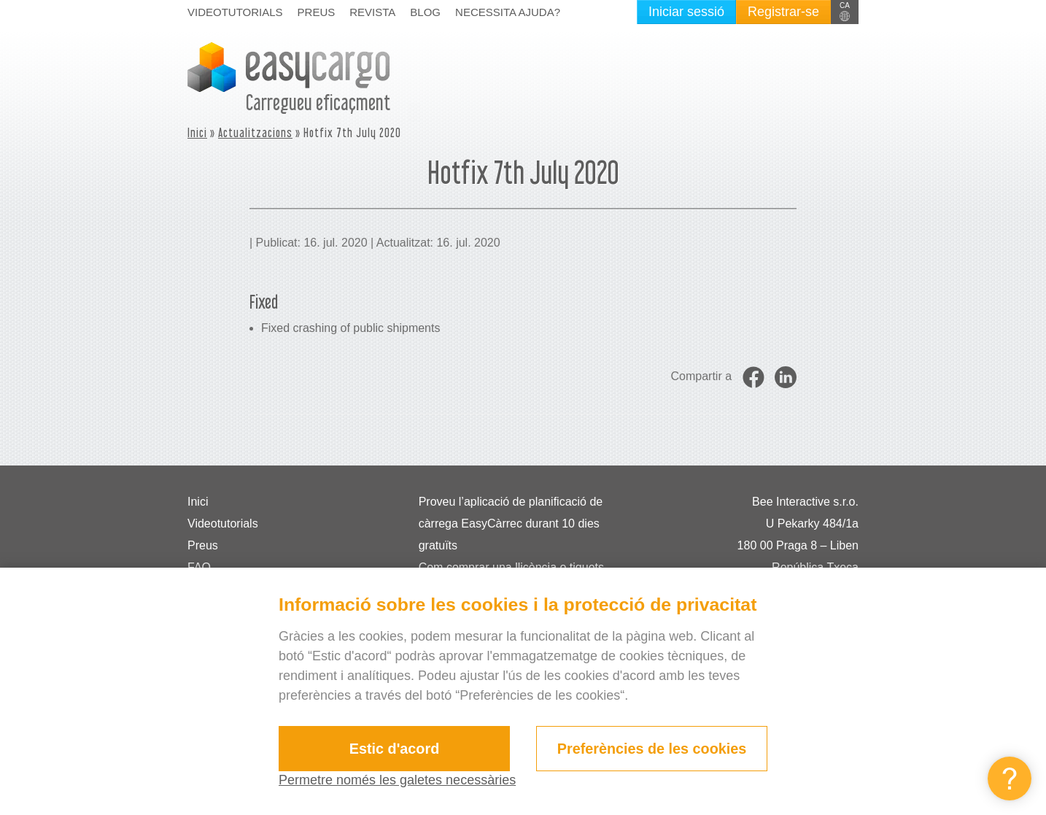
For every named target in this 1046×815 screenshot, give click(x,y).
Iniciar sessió (686, 11)
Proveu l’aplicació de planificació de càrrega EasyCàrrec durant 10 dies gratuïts (511, 523)
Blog (425, 12)
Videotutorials (235, 12)
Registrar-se (783, 11)
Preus (317, 12)
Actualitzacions (255, 132)
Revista (372, 12)
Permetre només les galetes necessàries (397, 780)
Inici (197, 132)
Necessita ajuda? (507, 12)
